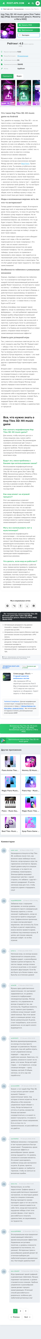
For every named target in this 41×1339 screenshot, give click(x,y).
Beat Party (25, 164)
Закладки (24, 35)
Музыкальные (22, 56)
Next (27, 1317)
